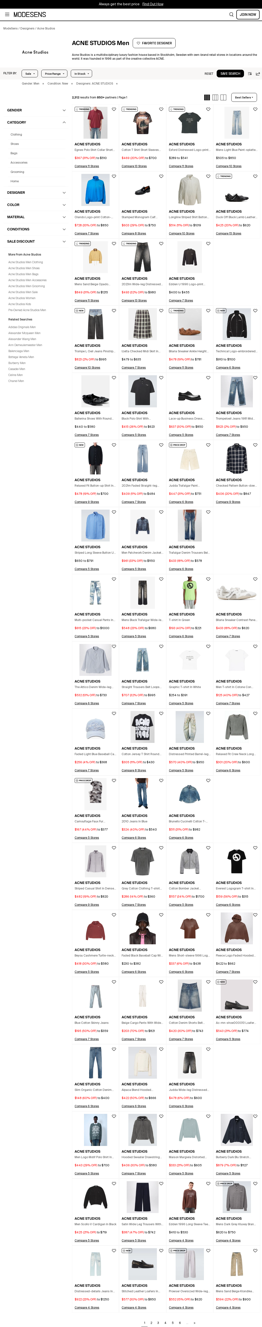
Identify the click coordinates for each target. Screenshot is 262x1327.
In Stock (80, 73)
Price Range (53, 73)
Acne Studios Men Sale (23, 292)
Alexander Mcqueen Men (24, 333)
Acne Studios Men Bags (23, 274)
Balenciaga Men (18, 351)
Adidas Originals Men (22, 327)
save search (230, 73)
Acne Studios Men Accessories (27, 280)
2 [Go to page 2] (151, 1323)
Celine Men (15, 375)
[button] (231, 14)
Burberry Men (17, 363)
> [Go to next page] (195, 1323)
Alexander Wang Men (22, 339)
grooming (17, 172)
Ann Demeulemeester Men (25, 345)
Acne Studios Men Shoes (24, 268)
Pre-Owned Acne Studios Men (27, 310)
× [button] (43, 83)
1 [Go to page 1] (144, 1323)
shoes (15, 144)
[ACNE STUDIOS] (35, 52)
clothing (16, 134)
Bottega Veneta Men (21, 357)
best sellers (243, 97)
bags (14, 153)
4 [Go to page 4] (165, 1323)
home (15, 181)
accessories (19, 162)
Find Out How (153, 4)
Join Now (248, 15)
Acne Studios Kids (19, 304)
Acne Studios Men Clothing (25, 262)
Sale (28, 73)
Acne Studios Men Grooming (26, 286)
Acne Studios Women (22, 298)
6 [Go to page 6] (180, 1323)
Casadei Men (16, 369)
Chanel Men (16, 381)
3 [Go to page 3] (158, 1323)
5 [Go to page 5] (173, 1323)
